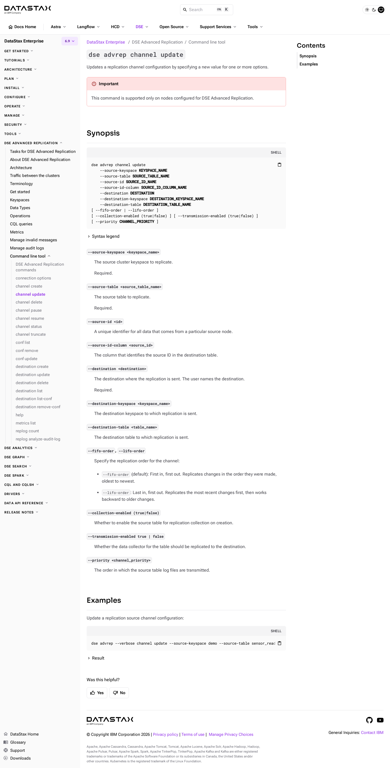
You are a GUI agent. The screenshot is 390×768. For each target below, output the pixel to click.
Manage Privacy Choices (231, 734)
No (119, 692)
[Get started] (40, 51)
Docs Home (22, 27)
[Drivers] (40, 494)
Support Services (218, 26)
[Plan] (40, 78)
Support (14, 751)
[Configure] (40, 97)
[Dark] (374, 9)
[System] (381, 9)
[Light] (367, 9)
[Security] (40, 124)
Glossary (14, 743)
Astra (59, 26)
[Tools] (40, 134)
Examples (104, 600)
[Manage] (40, 115)
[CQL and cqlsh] (40, 484)
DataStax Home (21, 734)
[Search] (206, 9)
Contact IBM (372, 732)
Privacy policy (165, 734)
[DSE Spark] (40, 475)
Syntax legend (105, 236)
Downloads (17, 759)
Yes (97, 692)
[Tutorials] (40, 60)
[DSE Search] (40, 466)
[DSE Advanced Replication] (40, 143)
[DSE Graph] (40, 457)
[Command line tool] (43, 256)
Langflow (89, 26)
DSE (142, 26)
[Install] (40, 88)
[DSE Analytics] (40, 448)
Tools (256, 26)
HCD (118, 26)
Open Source (175, 26)
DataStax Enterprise (106, 42)
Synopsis (103, 133)
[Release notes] (40, 512)
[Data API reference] (40, 503)
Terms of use (192, 734)
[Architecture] (40, 69)
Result (98, 658)
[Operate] (40, 106)
